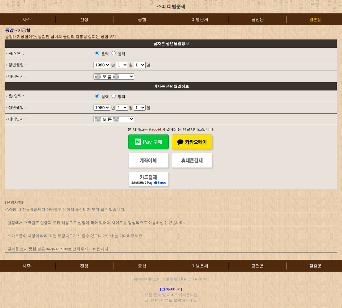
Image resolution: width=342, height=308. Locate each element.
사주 (26, 19)
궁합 (142, 19)
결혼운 (315, 265)
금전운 (257, 19)
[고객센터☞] (171, 289)
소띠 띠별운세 (171, 6)
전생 (84, 19)
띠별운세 (200, 19)
